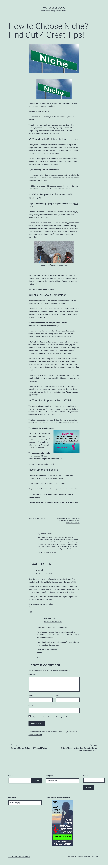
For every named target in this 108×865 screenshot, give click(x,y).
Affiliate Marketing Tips (72, 518)
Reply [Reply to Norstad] (30, 612)
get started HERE (66, 549)
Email (58, 695)
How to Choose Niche (69, 520)
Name (31, 695)
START (67, 400)
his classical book (54, 186)
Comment (32, 674)
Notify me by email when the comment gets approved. (48, 716)
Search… (11, 776)
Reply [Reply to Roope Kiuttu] (39, 657)
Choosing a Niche (58, 484)
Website (31, 706)
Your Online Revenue (54, 8)
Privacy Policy (72, 856)
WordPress (95, 856)
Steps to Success (74, 523)
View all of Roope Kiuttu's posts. (47, 552)
